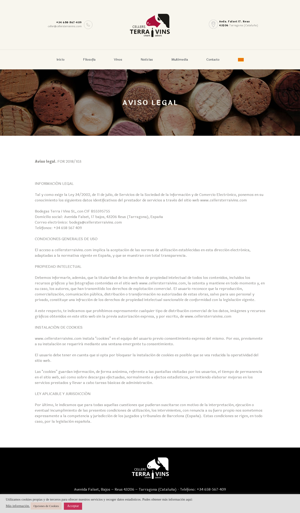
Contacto (213, 59)
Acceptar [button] (73, 506)
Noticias (147, 59)
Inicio (60, 59)
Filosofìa (89, 59)
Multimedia (179, 59)
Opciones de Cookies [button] (46, 506)
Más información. (18, 506)
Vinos (118, 59)
